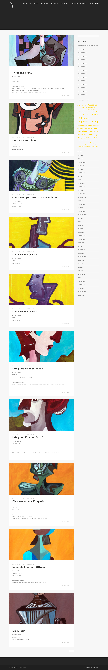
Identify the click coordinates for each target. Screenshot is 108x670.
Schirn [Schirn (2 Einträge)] (86, 140)
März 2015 (81, 270)
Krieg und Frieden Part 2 (27, 437)
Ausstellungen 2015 (83, 56)
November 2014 (82, 284)
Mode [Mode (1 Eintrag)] (86, 128)
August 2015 (81, 260)
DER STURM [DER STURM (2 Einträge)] (91, 110)
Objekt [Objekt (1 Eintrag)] (96, 131)
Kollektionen (45, 3)
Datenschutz (87, 667)
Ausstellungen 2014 (83, 52)
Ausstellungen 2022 (83, 80)
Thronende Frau (22, 72)
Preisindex (83, 3)
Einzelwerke (54, 3)
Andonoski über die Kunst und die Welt (88, 45)
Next (71, 651)
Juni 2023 (80, 179)
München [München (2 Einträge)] (90, 128)
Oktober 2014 (81, 288)
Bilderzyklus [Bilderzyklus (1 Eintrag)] (79, 107)
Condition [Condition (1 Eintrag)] (79, 109)
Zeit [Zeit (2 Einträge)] (97, 146)
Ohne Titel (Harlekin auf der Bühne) (34, 197)
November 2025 (82, 162)
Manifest (36, 3)
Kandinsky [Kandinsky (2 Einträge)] (80, 125)
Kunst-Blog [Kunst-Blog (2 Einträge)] (96, 125)
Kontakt (91, 3)
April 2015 (80, 267)
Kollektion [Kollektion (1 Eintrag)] (85, 125)
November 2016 (82, 239)
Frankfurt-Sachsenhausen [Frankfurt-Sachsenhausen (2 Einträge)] (84, 115)
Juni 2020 (80, 200)
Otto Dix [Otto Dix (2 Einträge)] (79, 134)
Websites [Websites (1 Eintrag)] (86, 146)
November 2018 (82, 211)
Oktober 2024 (81, 165)
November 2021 (82, 186)
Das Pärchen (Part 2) (25, 311)
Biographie (74, 3)
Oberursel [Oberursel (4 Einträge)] (91, 131)
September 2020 (82, 197)
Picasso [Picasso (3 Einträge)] (87, 138)
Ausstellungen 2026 (83, 94)
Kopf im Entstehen (24, 140)
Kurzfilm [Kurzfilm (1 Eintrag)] (79, 128)
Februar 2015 (81, 274)
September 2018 (82, 214)
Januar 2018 (81, 221)
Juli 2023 (80, 176)
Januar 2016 (81, 253)
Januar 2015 (81, 277)
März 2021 (81, 190)
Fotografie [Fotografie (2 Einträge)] (95, 112)
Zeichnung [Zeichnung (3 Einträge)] (92, 146)
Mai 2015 (80, 263)
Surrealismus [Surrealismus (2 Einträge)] (84, 142)
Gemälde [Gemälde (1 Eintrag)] (84, 118)
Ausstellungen (81, 49)
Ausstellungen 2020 (83, 73)
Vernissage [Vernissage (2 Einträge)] (94, 144)
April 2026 (80, 158)
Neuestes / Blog (27, 3)
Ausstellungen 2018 (83, 66)
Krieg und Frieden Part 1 (27, 368)
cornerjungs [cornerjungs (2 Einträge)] (84, 110)
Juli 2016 (80, 246)
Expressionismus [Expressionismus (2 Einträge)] (87, 112)
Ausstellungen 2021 (83, 77)
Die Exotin (18, 630)
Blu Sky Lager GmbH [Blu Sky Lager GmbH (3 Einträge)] (88, 108)
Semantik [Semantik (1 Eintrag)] (89, 140)
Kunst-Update (65, 3)
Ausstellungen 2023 (83, 84)
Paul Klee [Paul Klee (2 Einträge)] (84, 134)
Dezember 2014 (82, 281)
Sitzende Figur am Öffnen (28, 567)
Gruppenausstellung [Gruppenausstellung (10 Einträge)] (87, 121)
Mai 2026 (80, 155)
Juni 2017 (80, 225)
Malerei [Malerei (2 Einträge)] (83, 128)
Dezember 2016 (82, 235)
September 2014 (82, 291)
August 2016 (81, 242)
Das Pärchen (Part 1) (25, 254)
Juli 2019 (80, 207)
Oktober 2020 (81, 193)
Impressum (95, 667)
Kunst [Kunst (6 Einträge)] (89, 125)
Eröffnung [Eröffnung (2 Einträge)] (80, 112)
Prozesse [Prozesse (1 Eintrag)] (92, 137)
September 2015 (82, 256)
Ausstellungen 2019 (83, 70)
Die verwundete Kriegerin (28, 501)
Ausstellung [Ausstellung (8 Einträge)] (93, 104)
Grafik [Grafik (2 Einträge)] (87, 118)
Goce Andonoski (28, 70)
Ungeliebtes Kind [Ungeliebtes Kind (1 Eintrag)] (87, 144)
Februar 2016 (81, 249)
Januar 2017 (81, 232)
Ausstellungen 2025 (83, 91)
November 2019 (82, 204)
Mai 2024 (80, 169)
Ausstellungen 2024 (83, 87)
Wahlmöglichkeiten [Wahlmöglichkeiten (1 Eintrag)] (81, 146)
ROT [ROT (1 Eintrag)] (83, 140)
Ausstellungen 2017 (83, 63)
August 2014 (81, 295)
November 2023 (82, 172)
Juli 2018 (80, 218)
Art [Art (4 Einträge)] (78, 105)
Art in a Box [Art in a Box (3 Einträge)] (83, 105)
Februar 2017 (81, 228)
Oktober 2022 (81, 183)
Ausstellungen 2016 (83, 59)
